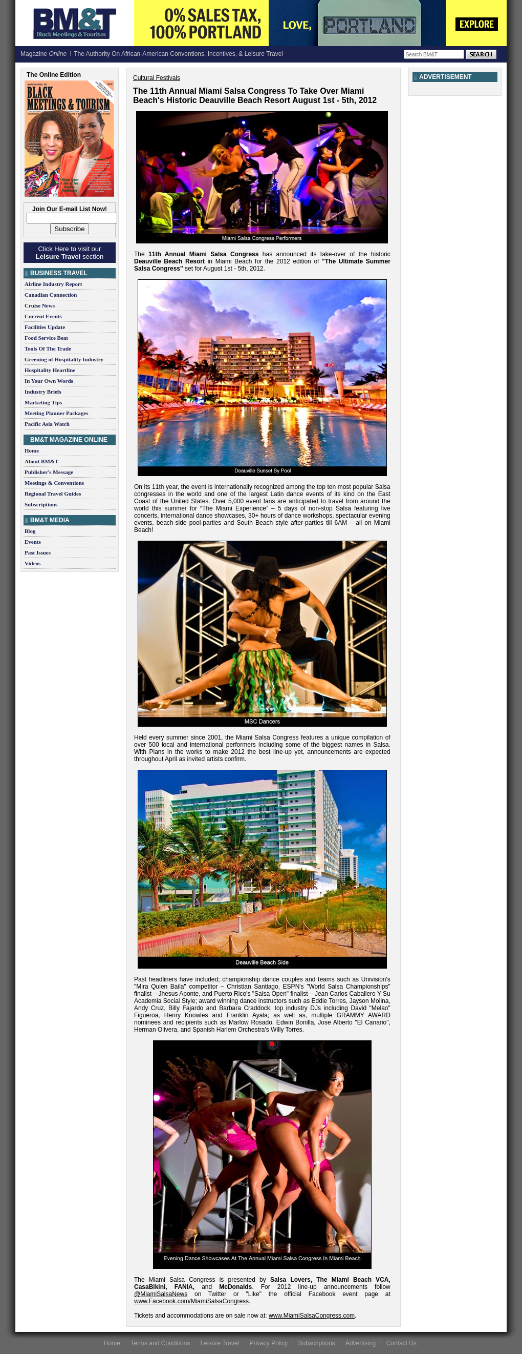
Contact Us (401, 1343)
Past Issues (38, 552)
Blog (30, 531)
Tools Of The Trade (48, 348)
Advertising (360, 1343)
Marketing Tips (43, 402)
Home (32, 450)
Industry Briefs (43, 391)
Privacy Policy (268, 1343)
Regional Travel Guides (53, 493)
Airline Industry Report (53, 284)
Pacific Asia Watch (47, 424)
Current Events (43, 316)
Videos (32, 563)
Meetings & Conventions (54, 483)
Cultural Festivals (156, 77)
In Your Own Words (49, 381)
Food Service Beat (46, 338)
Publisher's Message (49, 472)
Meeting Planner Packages (56, 413)
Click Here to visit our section (69, 252)
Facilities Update (45, 327)
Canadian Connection (51, 295)
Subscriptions (41, 504)
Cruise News (40, 305)
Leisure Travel (220, 1343)
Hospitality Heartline (50, 370)
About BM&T (41, 461)
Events (33, 542)
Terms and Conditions (160, 1343)
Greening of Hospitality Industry (64, 359)
